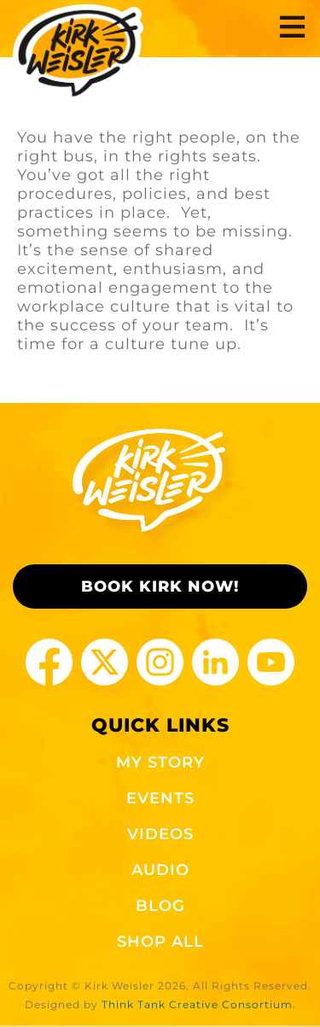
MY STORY (160, 762)
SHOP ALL (160, 941)
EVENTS (160, 798)
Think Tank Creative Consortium (197, 1004)
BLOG (160, 905)
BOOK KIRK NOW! (160, 586)
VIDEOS (160, 834)
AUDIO (160, 870)
